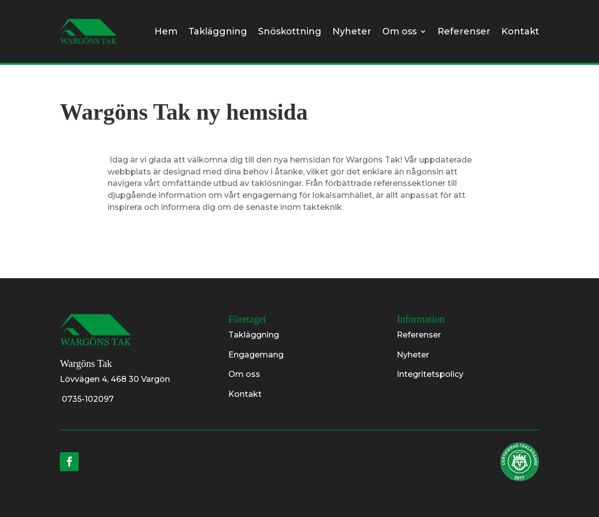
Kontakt (520, 31)
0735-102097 (87, 399)
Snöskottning (289, 31)
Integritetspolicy (430, 374)
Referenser (464, 31)
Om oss (399, 31)
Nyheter (351, 31)
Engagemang (256, 354)
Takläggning (217, 31)
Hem (165, 31)
